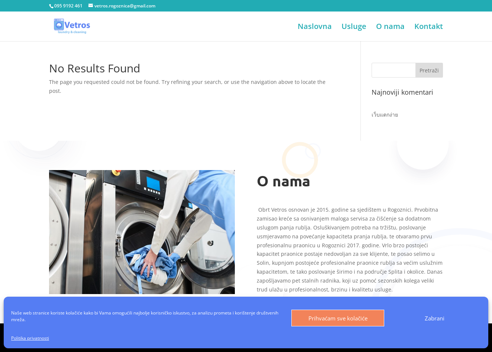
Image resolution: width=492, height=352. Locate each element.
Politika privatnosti (30, 338)
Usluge (354, 27)
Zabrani (434, 318)
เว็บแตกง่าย (385, 114)
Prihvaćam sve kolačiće (338, 318)
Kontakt (428, 27)
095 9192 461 (68, 6)
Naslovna (315, 27)
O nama (390, 27)
